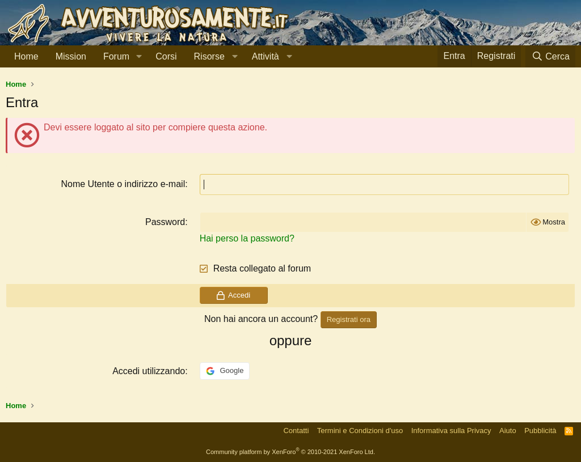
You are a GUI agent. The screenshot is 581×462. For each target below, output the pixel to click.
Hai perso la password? (247, 238)
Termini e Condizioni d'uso (360, 430)
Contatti (296, 430)
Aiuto (507, 430)
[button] (138, 56)
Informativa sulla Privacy (451, 430)
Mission (71, 56)
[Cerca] (550, 56)
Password (165, 222)
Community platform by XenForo (290, 451)
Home (26, 56)
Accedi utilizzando (148, 371)
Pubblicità (540, 430)
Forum (116, 56)
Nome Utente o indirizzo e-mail (123, 184)
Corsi (165, 56)
